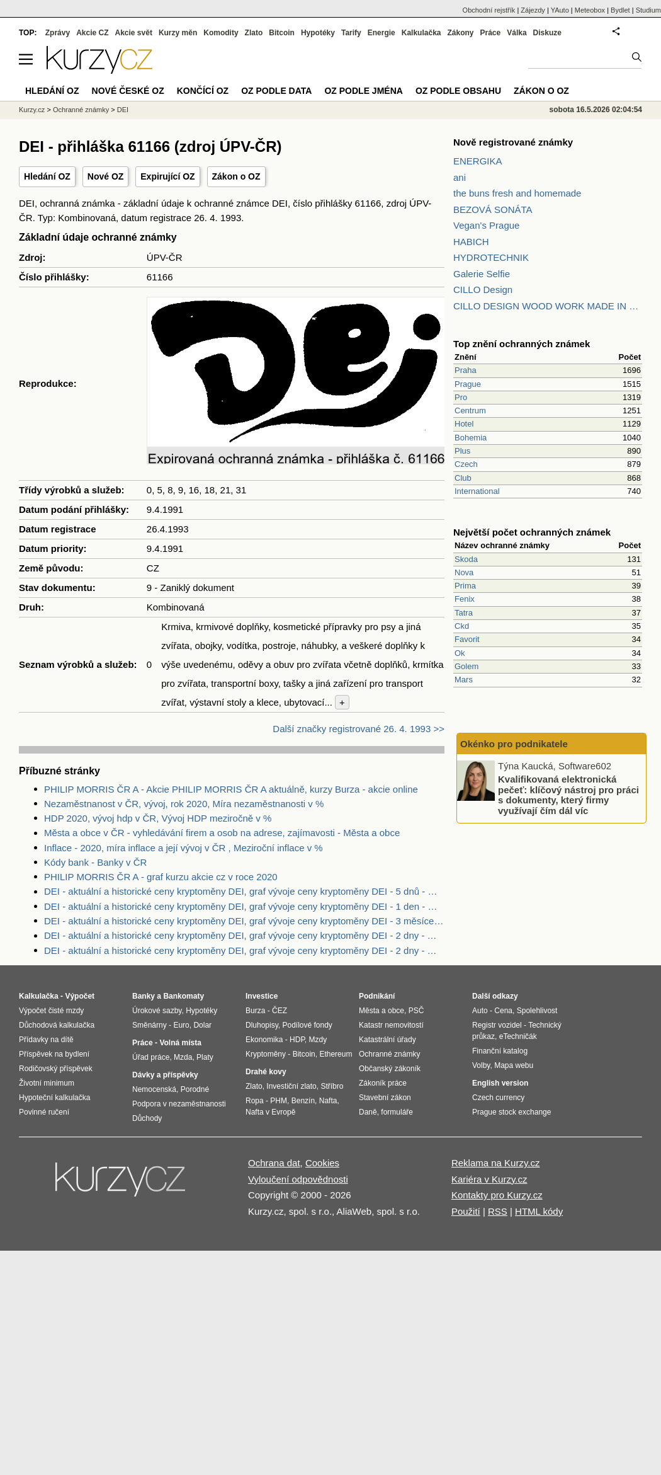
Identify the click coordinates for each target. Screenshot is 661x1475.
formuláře (397, 1112)
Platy (204, 1057)
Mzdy (318, 1039)
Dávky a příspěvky (165, 1074)
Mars (464, 679)
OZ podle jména (363, 91)
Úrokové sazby (156, 1010)
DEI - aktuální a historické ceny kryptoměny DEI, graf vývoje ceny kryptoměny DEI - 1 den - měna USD (244, 906)
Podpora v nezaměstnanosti (179, 1103)
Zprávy (57, 32)
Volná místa (180, 1042)
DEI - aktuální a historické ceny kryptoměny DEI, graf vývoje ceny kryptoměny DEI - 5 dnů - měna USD (244, 891)
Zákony (460, 32)
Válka (516, 32)
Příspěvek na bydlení (54, 1054)
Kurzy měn (178, 32)
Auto (480, 1010)
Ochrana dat (274, 1162)
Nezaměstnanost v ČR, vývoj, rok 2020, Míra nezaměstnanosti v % (184, 803)
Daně (368, 1112)
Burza (255, 1010)
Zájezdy (533, 10)
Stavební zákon (385, 1097)
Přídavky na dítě (46, 1039)
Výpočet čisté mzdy (51, 1010)
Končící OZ (203, 91)
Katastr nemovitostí (391, 1025)
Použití (465, 1211)
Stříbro (331, 1086)
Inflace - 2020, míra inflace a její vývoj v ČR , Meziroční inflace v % (183, 847)
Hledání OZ (47, 176)
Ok (460, 653)
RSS (497, 1211)
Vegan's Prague (486, 225)
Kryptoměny (266, 1054)
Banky (143, 996)
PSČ (416, 1010)
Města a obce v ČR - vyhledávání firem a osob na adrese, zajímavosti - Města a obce (222, 832)
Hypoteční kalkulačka (54, 1097)
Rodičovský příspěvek (56, 1068)
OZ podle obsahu (458, 91)
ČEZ (279, 1010)
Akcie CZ (92, 32)
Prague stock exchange (511, 1112)
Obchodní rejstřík (489, 10)
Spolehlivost (537, 1010)
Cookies (322, 1162)
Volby (481, 1065)
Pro (461, 397)
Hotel (464, 423)
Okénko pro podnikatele (514, 743)
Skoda (466, 559)
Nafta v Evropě (270, 1112)
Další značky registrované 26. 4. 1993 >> (358, 728)
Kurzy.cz (32, 109)
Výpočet (79, 996)
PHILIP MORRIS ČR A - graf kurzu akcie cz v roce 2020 (161, 876)
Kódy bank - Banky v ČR (95, 862)
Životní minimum (46, 1083)
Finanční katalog (500, 1051)
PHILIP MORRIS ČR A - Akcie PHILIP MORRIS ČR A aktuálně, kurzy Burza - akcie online (231, 789)
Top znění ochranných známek (521, 343)
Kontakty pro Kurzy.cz (497, 1195)
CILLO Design (482, 289)
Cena (503, 1010)
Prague (468, 384)
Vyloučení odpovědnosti (298, 1179)
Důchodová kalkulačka (56, 1025)
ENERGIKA (477, 161)
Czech (466, 464)
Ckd (462, 626)
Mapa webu (513, 1065)
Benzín (303, 1100)
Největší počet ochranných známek (532, 532)
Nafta (328, 1100)
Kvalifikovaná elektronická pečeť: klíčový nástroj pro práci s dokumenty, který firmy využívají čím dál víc (568, 795)
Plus (462, 451)
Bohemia (471, 437)
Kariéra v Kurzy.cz (489, 1179)
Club (463, 478)
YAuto (560, 10)
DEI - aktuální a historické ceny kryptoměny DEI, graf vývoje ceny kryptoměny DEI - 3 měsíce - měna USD (244, 920)
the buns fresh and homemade (517, 193)
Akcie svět (133, 32)
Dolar (202, 1025)
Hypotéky (318, 32)
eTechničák (518, 1036)
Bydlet (620, 10)
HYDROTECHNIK (491, 257)
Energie (381, 32)
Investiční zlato (291, 1086)
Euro (181, 1025)
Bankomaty (183, 996)
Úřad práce (150, 1057)
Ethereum (335, 1054)
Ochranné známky (81, 109)
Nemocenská (154, 1089)
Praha (466, 370)
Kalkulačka (421, 32)
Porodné (195, 1089)
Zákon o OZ (236, 176)
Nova (464, 572)
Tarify (351, 32)
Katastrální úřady (387, 1039)
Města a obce (381, 1010)
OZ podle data (276, 91)
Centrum (470, 410)
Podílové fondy (307, 1025)
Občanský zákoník (390, 1068)
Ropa (255, 1100)
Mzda (183, 1057)
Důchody (147, 1118)
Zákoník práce (383, 1083)
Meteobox (590, 10)
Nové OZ (106, 176)
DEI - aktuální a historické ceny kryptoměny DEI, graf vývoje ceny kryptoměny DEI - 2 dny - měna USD (244, 935)
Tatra (464, 612)
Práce (490, 32)
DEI (122, 109)
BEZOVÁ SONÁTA (493, 209)
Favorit (467, 639)
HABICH (471, 241)
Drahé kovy (266, 1071)
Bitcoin (282, 32)
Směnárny (149, 1025)
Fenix (465, 599)
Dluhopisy (262, 1025)
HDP (297, 1039)
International (477, 491)
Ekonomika (264, 1039)
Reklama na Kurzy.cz (495, 1162)
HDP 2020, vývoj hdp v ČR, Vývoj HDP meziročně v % (157, 818)
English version (500, 1083)
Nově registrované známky (513, 142)
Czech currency (498, 1097)
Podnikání (377, 996)
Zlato (254, 32)
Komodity (220, 32)
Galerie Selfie (481, 273)
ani (459, 177)
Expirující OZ (167, 176)
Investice (262, 996)
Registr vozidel (497, 1025)
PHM (278, 1100)
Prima (465, 585)
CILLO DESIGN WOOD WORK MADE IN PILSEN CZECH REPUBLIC (547, 306)
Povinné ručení (44, 1112)
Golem (466, 666)
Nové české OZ (128, 91)
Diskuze (547, 32)
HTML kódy (539, 1211)
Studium (648, 10)
